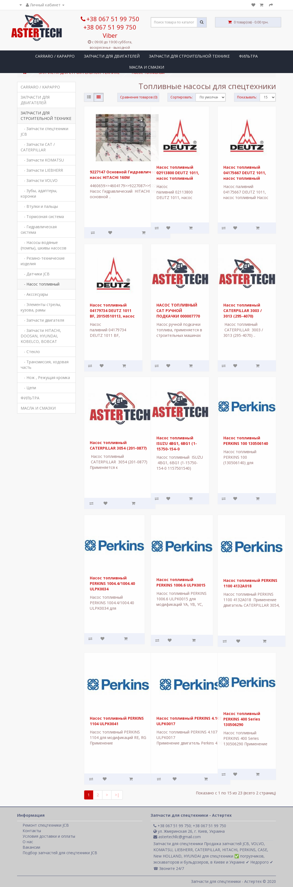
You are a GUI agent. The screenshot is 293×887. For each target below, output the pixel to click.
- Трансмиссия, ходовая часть (45, 364)
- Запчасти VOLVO (39, 180)
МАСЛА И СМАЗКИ (146, 67)
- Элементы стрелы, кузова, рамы (41, 307)
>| (117, 794)
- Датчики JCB (35, 273)
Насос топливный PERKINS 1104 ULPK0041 (117, 721)
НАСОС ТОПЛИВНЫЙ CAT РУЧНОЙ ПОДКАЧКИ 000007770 (178, 310)
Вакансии (31, 847)
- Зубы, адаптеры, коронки (39, 193)
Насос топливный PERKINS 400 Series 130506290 (241, 719)
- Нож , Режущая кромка (45, 377)
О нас (28, 841)
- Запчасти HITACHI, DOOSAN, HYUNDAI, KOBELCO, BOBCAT (41, 336)
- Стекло (30, 351)
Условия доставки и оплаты (49, 836)
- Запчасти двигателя (42, 320)
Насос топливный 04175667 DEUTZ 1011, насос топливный (244, 172)
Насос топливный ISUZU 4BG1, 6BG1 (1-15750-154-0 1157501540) (176, 446)
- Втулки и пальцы (39, 206)
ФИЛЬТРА (248, 56)
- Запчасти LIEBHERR (42, 170)
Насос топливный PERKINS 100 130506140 (245, 440)
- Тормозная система (42, 216)
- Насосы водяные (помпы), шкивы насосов (43, 245)
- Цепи (28, 387)
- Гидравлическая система (39, 229)
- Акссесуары (34, 294)
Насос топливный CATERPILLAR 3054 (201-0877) (118, 445)
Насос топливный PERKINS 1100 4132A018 (250, 583)
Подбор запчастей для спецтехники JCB (60, 852)
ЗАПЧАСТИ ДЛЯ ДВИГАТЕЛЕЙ (112, 56)
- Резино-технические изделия (43, 261)
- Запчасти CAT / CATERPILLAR (38, 147)
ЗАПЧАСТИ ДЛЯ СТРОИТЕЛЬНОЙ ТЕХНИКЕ (189, 56)
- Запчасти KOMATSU (42, 160)
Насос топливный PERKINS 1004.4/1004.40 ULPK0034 (112, 583)
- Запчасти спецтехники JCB (44, 131)
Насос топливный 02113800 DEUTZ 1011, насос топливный (177, 172)
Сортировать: (181, 97)
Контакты (32, 830)
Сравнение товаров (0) (138, 97)
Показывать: (247, 97)
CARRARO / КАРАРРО (55, 56)
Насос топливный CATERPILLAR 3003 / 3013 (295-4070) (242, 310)
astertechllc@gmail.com (177, 836)
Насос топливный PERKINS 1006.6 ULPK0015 (180, 582)
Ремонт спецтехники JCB (46, 825)
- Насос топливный (40, 284)
